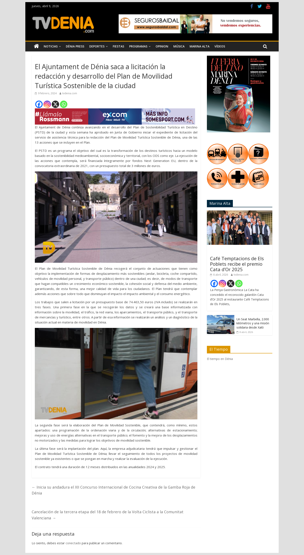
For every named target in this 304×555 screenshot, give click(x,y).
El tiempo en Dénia (220, 359)
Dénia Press (75, 46)
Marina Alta (199, 46)
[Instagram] (47, 104)
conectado (73, 543)
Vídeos (219, 46)
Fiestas (118, 46)
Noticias (51, 46)
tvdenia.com (69, 93)
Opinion (162, 46)
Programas (138, 46)
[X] (55, 104)
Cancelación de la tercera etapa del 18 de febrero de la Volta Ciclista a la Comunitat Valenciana (107, 514)
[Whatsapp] (63, 104)
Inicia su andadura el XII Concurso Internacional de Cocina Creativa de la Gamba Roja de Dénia (113, 490)
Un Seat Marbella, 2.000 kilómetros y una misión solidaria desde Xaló (252, 323)
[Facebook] (39, 104)
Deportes (96, 46)
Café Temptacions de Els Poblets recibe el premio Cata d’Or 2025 (237, 264)
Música (179, 46)
